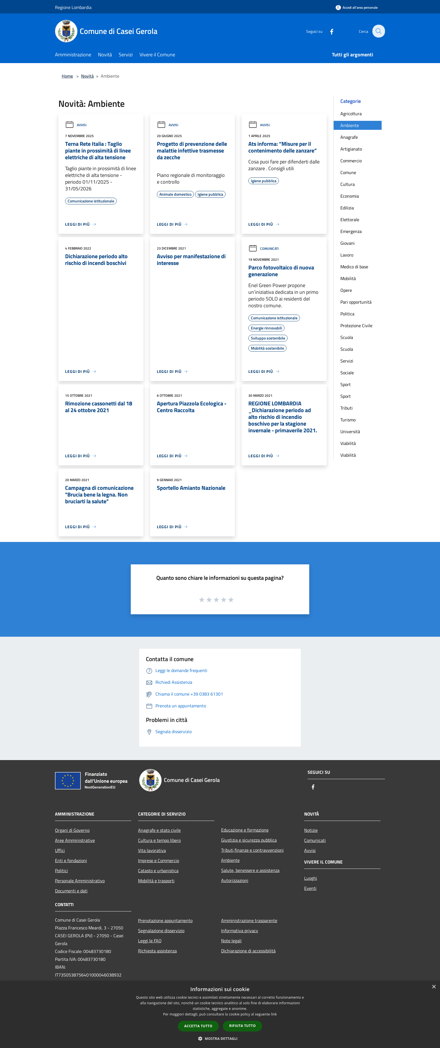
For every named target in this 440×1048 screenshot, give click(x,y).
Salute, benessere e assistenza (250, 870)
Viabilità (348, 443)
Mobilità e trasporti (156, 880)
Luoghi (310, 878)
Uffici (60, 850)
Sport (345, 384)
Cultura (347, 184)
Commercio (351, 160)
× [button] (434, 987)
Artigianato (351, 149)
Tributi (346, 408)
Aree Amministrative (75, 840)
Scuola (346, 337)
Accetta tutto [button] (198, 1026)
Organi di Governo (72, 830)
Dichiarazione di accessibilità (248, 950)
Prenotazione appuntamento (165, 920)
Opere (346, 290)
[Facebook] (328, 31)
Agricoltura (351, 113)
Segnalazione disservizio (161, 930)
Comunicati (263, 248)
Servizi (346, 360)
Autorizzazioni (234, 880)
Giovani (347, 243)
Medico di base (354, 266)
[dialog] (220, 1014)
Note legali (231, 940)
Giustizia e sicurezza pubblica (249, 840)
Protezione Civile (356, 325)
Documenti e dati (71, 890)
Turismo (348, 419)
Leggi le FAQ (150, 940)
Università (350, 431)
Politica (347, 313)
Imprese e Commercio (158, 860)
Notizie (311, 830)
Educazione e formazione (245, 830)
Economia (349, 196)
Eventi (310, 888)
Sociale (347, 372)
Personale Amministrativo (80, 880)
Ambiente (349, 125)
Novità (87, 76)
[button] (220, 1038)
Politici (61, 870)
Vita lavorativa (152, 850)
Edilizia (347, 207)
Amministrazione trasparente (249, 920)
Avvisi (75, 125)
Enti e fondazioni (71, 860)
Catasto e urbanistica (158, 870)
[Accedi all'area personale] (356, 7)
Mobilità (348, 278)
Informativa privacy (239, 930)
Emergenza (351, 231)
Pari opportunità (356, 302)
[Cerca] (378, 31)
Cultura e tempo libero (159, 840)
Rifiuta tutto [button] (242, 1025)
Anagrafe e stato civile (159, 830)
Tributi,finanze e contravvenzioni (252, 850)
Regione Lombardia (73, 7)
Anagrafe (349, 137)
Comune (348, 172)
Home (67, 76)
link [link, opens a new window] (274, 1014)
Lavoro (346, 254)
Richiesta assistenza (157, 950)
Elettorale (349, 219)
